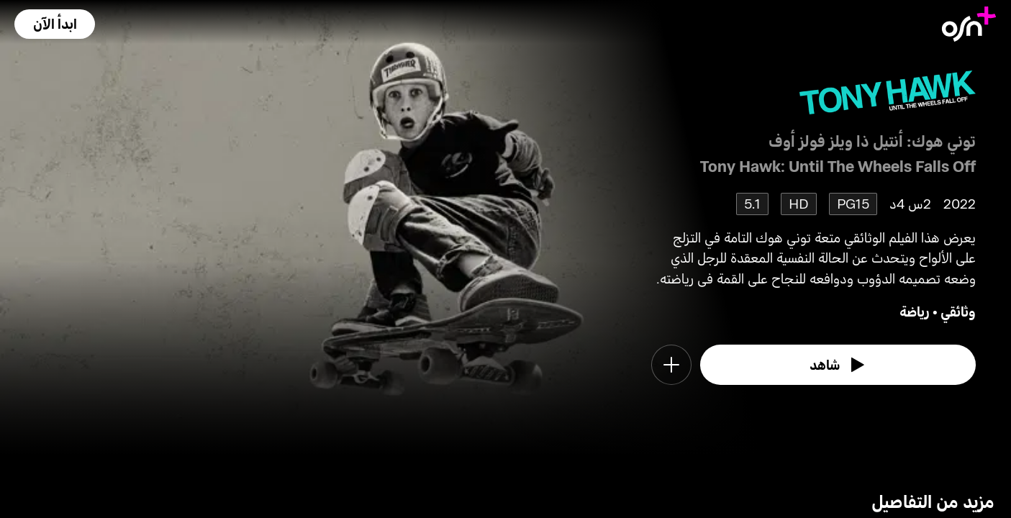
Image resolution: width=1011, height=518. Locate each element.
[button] (54, 24)
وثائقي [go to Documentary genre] (958, 311)
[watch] (838, 365)
